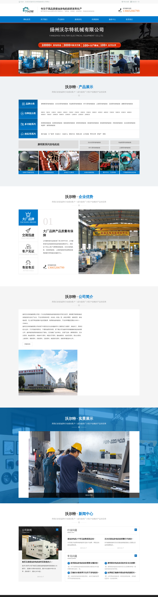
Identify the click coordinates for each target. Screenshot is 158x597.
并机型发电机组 (118, 123)
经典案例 (95, 19)
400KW (106, 112)
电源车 (43, 125)
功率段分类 (40, 564)
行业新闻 (56, 564)
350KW (88, 112)
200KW (83, 112)
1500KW (67, 114)
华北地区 (74, 570)
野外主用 (93, 134)
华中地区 (74, 567)
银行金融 (44, 134)
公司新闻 (56, 562)
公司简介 (22, 562)
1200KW (74, 114)
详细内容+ (27, 344)
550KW (112, 112)
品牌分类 (39, 562)
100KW (59, 112)
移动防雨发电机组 (105, 123)
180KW (65, 112)
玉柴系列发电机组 (114, 104)
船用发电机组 (51, 125)
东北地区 (74, 579)
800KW (43, 114)
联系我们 (129, 19)
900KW (61, 114)
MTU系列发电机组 (89, 104)
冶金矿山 (65, 134)
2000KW (87, 114)
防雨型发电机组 (46, 123)
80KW (43, 112)
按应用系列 (40, 570)
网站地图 (125, 2)
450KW (100, 112)
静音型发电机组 (81, 123)
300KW (94, 112)
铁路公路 (79, 134)
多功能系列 (40, 567)
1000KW (55, 114)
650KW (123, 112)
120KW (53, 112)
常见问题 (56, 567)
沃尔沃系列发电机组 (61, 104)
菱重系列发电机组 (127, 104)
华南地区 (74, 564)
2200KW (80, 114)
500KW (117, 112)
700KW (49, 114)
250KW (77, 112)
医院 (104, 134)
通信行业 (72, 134)
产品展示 (61, 19)
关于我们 (44, 19)
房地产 (99, 134)
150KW (71, 112)
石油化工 (58, 134)
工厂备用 (51, 134)
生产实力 (22, 564)
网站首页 (26, 19)
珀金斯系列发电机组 (75, 104)
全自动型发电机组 (129, 123)
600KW (129, 112)
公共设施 (86, 134)
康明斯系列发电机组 (47, 104)
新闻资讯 (78, 19)
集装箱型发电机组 (69, 123)
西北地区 (74, 573)
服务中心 (112, 19)
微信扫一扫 (134, 2)
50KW (48, 112)
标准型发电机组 (57, 123)
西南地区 (74, 576)
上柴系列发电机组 (102, 104)
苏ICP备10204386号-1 (132, 587)
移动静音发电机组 (93, 123)
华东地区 (74, 562)
